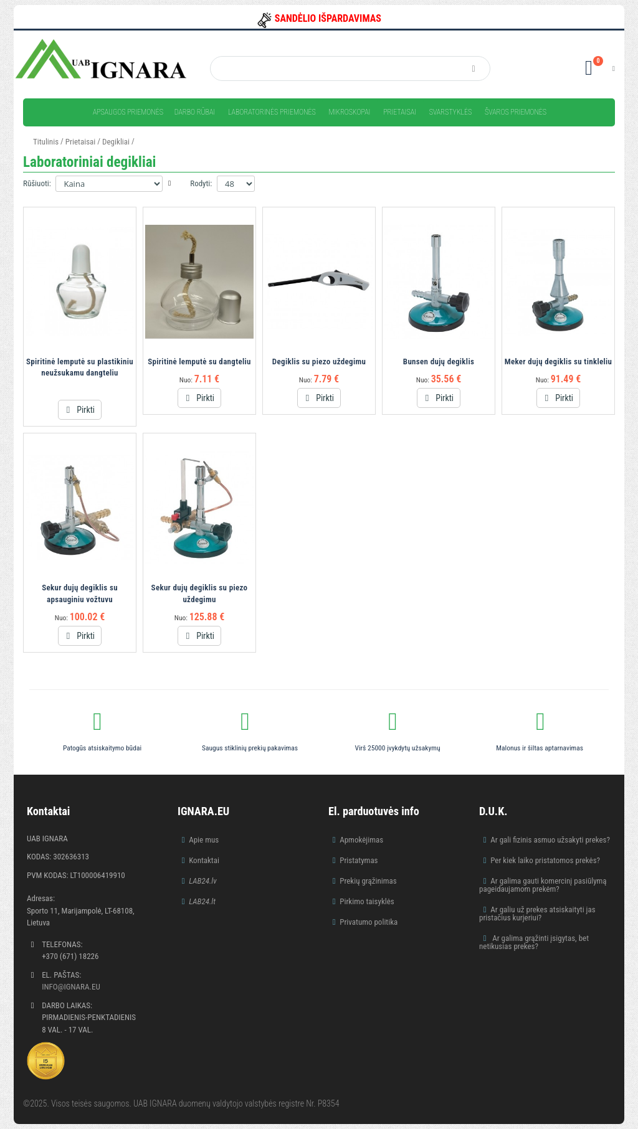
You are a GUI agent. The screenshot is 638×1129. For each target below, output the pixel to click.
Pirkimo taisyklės (367, 901)
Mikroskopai (349, 112)
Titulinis (46, 141)
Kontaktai (204, 860)
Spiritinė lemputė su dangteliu (199, 361)
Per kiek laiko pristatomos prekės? (545, 860)
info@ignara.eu (71, 986)
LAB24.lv (202, 881)
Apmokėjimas (361, 839)
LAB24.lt (202, 901)
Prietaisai (399, 112)
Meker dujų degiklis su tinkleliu (558, 361)
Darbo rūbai (194, 112)
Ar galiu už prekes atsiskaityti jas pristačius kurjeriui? (537, 913)
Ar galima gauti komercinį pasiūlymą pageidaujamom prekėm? (543, 885)
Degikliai (116, 141)
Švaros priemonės (515, 112)
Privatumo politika (369, 922)
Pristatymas (359, 860)
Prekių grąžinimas (368, 881)
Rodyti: (201, 183)
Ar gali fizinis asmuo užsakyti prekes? (550, 839)
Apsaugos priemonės (128, 112)
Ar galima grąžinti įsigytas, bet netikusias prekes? (534, 942)
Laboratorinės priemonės (272, 112)
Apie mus (204, 839)
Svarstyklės (450, 112)
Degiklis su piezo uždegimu (319, 361)
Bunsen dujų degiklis (438, 361)
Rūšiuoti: (37, 183)
